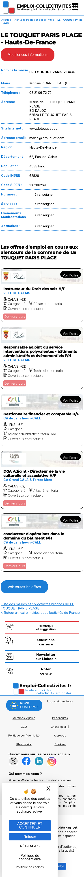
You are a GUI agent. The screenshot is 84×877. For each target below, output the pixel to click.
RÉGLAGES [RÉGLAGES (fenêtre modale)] (30, 846)
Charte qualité (60, 726)
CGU (24, 726)
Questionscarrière (46, 642)
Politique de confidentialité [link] (30, 857)
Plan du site (24, 744)
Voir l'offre (70, 275)
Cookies (60, 744)
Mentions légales (24, 718)
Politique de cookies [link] (30, 867)
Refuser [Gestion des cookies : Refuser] (30, 837)
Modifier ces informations (27, 55)
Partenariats (60, 718)
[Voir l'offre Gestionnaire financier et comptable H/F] (42, 420)
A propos (60, 735)
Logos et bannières (60, 701)
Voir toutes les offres (24, 587)
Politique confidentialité (24, 735)
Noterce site (46, 671)
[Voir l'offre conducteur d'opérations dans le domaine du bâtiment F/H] (42, 542)
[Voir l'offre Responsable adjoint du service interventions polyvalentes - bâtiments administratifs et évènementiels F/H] (42, 358)
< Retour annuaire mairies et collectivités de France (40, 612)
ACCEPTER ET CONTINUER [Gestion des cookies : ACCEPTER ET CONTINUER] (29, 825)
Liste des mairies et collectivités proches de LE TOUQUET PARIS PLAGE (37, 606)
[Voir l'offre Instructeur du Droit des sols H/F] (42, 295)
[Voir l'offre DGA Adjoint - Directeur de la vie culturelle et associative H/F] (42, 480)
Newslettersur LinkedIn (46, 656)
